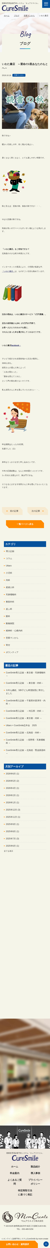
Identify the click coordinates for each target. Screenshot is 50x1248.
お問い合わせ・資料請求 (17, 1244)
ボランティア (12, 654)
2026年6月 (12, 775)
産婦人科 (10, 589)
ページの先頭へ (46, 1244)
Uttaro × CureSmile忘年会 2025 (21, 727)
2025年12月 (13, 811)
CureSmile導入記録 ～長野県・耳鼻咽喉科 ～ (25, 743)
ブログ (16, 16)
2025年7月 (12, 840)
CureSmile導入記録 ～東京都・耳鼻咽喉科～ (25, 675)
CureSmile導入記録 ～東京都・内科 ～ (24, 720)
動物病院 (10, 625)
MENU (47, 4)
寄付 (8, 647)
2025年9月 (12, 826)
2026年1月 (12, 804)
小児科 (9, 574)
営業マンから (29, 16)
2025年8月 (12, 833)
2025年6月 (12, 847)
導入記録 (10, 553)
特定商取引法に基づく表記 (25, 1192)
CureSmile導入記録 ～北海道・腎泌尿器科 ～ (25, 753)
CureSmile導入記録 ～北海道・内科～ (23, 734)
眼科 (8, 618)
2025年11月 (13, 818)
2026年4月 (12, 790)
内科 (8, 582)
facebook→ (16, 347)
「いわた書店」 (8, 273)
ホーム (6, 16)
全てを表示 (8, 853)
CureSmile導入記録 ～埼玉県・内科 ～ (25, 712)
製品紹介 (35, 1166)
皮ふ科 (9, 610)
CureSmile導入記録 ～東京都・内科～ (24, 684)
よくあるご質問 (15, 1182)
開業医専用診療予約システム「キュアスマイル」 (20, 6)
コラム (9, 560)
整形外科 (10, 603)
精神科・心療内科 (14, 632)
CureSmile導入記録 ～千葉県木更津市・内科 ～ (25, 703)
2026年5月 (12, 782)
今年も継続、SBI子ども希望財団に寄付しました (25, 693)
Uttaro (9, 567)
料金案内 (14, 1173)
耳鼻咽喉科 (11, 596)
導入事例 (35, 1173)
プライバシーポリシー (35, 1182)
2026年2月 (12, 797)
